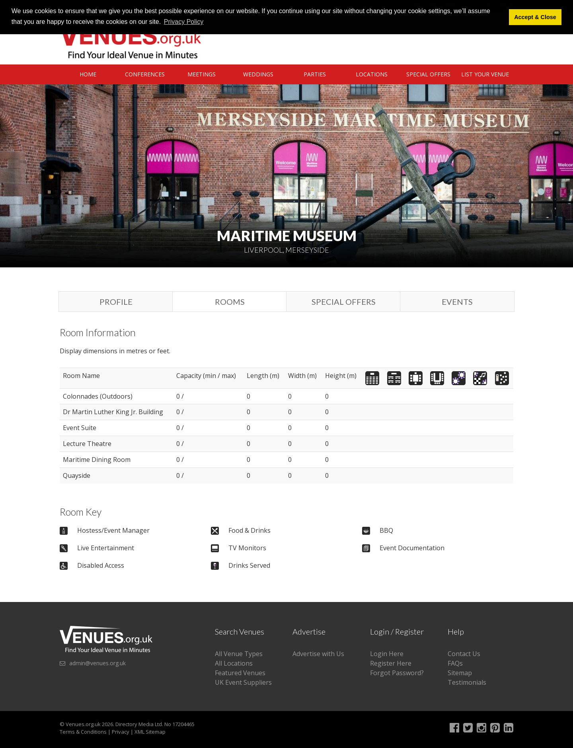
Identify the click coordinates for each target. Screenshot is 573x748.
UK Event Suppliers (243, 682)
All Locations (234, 663)
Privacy (120, 731)
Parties (315, 74)
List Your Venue (485, 74)
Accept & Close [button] (535, 17)
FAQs (455, 663)
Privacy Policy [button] (184, 21)
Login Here (386, 653)
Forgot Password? (397, 672)
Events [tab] (457, 301)
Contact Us (464, 653)
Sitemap (460, 672)
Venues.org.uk (83, 724)
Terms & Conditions (83, 731)
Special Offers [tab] (344, 301)
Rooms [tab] (230, 301)
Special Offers (428, 74)
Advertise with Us (318, 653)
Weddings (258, 74)
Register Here (390, 663)
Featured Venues (240, 672)
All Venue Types (239, 653)
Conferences (145, 74)
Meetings (201, 74)
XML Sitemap (150, 731)
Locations (372, 74)
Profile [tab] (116, 301)
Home (88, 74)
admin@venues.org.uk (97, 663)
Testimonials (467, 682)
